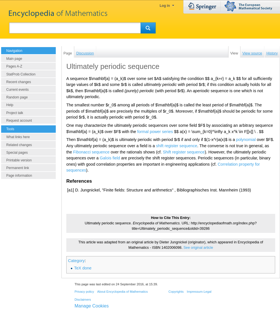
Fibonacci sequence (91, 152)
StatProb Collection (21, 74)
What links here (18, 137)
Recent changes (18, 82)
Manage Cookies (92, 305)
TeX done (83, 268)
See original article (198, 248)
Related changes (19, 145)
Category (76, 260)
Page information (19, 176)
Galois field (110, 158)
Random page (17, 97)
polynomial (246, 139)
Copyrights (176, 291)
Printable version (19, 160)
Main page (14, 59)
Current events (17, 90)
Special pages (17, 153)
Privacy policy (84, 291)
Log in (165, 6)
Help (9, 105)
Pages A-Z (14, 66)
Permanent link (17, 168)
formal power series (155, 131)
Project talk (14, 113)
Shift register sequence (184, 152)
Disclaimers (83, 299)
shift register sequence (176, 146)
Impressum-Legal (199, 291)
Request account (19, 121)
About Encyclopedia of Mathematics (122, 291)
